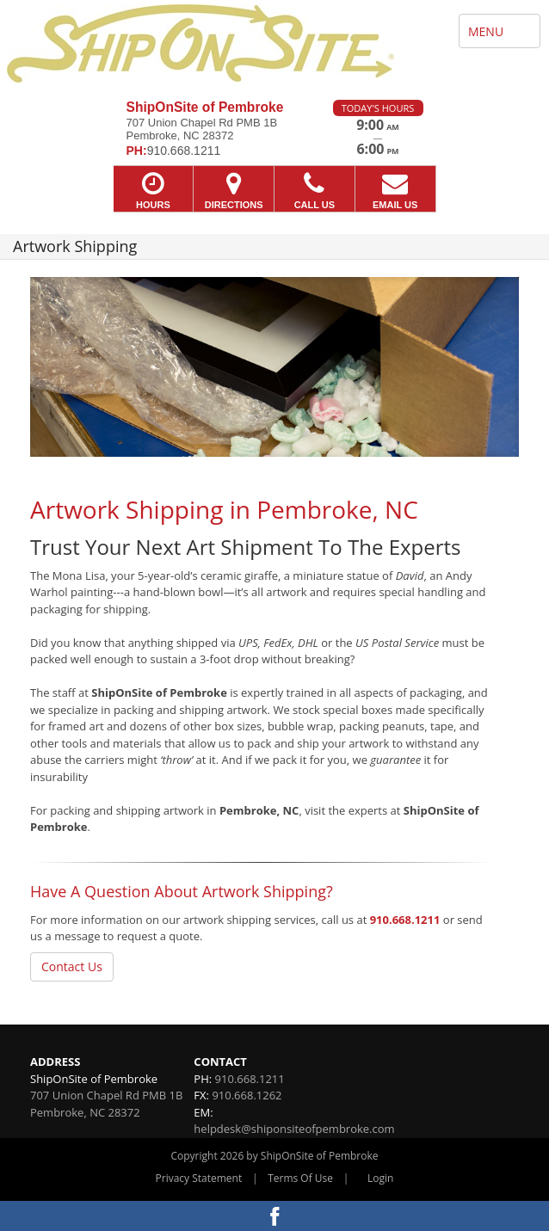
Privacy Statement (199, 1178)
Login (380, 1178)
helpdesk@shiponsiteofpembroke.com (294, 1128)
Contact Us (71, 966)
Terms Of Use (300, 1178)
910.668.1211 (405, 919)
